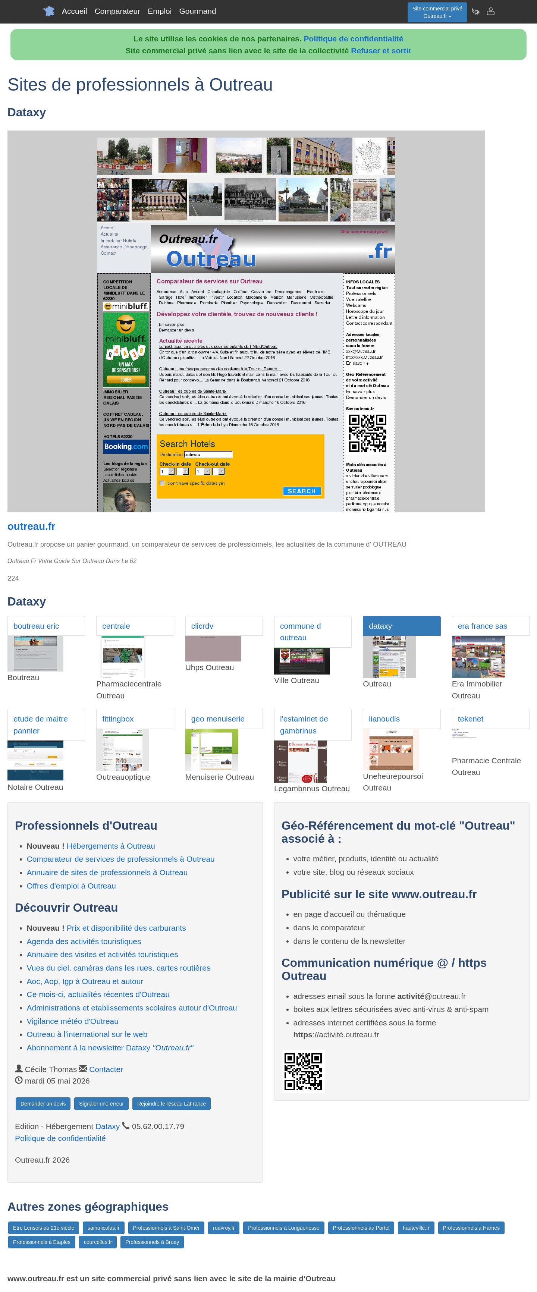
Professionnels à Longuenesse (283, 1228)
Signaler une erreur (101, 1104)
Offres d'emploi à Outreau (71, 885)
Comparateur (118, 11)
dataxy (380, 626)
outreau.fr (31, 526)
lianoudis (384, 718)
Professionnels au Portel (361, 1228)
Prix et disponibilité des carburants (126, 928)
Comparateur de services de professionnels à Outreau (121, 859)
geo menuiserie (218, 718)
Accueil (74, 11)
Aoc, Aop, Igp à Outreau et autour (85, 981)
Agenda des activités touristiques (84, 941)
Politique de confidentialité (353, 38)
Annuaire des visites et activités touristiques (102, 954)
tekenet (471, 718)
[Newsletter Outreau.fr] (475, 11)
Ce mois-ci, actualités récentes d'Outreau (98, 994)
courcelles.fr (98, 1242)
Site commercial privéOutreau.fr (437, 12)
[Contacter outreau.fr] (490, 11)
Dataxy (107, 1126)
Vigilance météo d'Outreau (73, 1021)
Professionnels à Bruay (152, 1242)
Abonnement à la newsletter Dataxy (110, 1047)
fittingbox (118, 718)
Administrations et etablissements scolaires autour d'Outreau (132, 1007)
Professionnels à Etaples (41, 1242)
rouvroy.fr (224, 1228)
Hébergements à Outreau (111, 846)
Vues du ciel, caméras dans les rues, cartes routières (119, 968)
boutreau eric (36, 626)
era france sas (483, 626)
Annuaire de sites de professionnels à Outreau (107, 872)
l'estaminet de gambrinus (304, 724)
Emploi (160, 11)
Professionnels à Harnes (471, 1228)
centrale (116, 626)
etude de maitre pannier (40, 724)
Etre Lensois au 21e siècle (43, 1228)
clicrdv (202, 626)
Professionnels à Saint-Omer (166, 1228)
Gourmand (197, 11)
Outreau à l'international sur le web (87, 1034)
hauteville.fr (416, 1228)
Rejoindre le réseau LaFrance (171, 1104)
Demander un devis (43, 1104)
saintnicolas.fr (104, 1228)
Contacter (106, 1069)
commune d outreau (300, 632)
